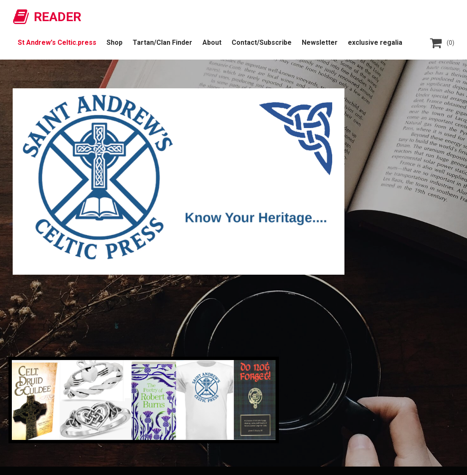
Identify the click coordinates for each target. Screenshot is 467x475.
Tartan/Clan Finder (162, 42)
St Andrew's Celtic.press (57, 42)
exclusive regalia (375, 42)
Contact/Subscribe (262, 42)
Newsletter (320, 42)
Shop (115, 42)
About (211, 42)
